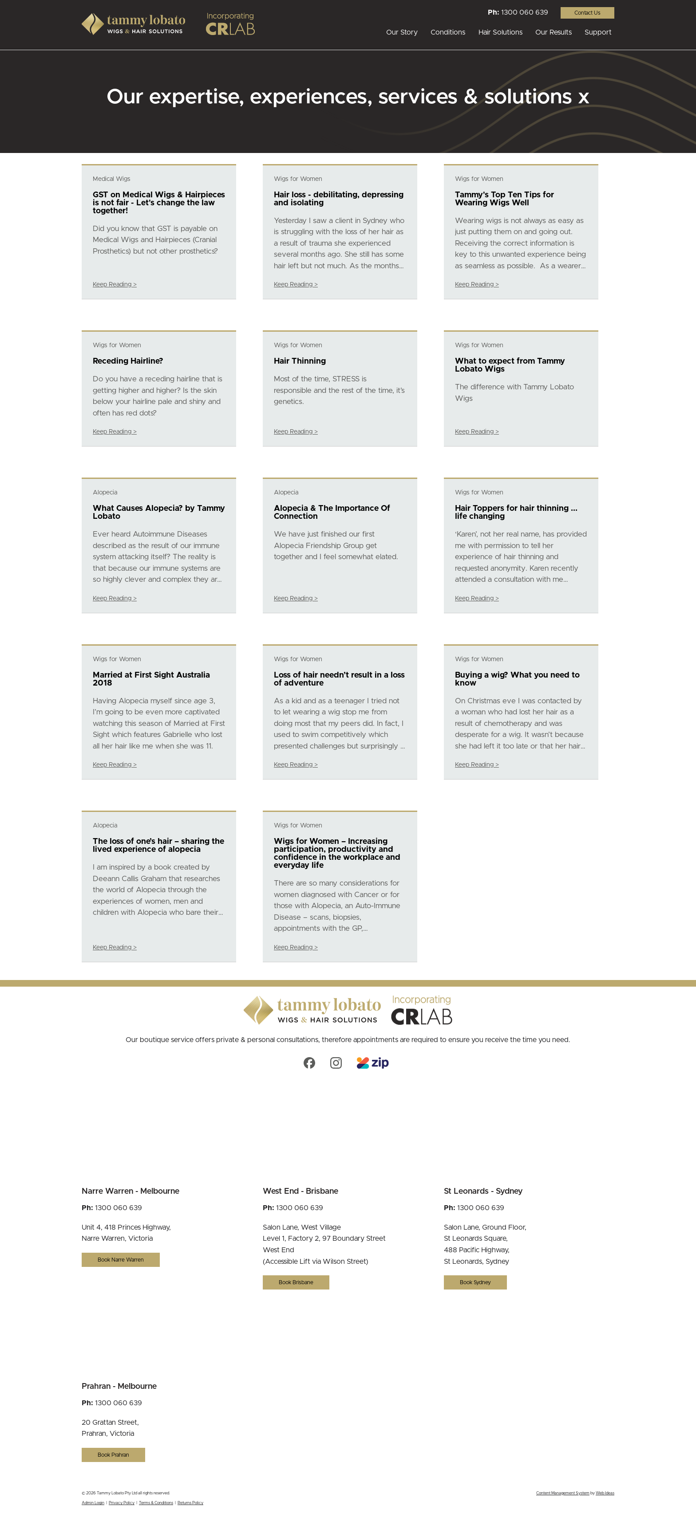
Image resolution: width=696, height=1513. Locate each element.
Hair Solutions (500, 32)
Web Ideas (605, 1493)
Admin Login (93, 1503)
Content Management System (562, 1493)
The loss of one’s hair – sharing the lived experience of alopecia (158, 846)
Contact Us (587, 13)
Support (598, 32)
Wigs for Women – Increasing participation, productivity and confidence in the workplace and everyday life (337, 854)
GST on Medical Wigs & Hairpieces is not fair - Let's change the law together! (159, 203)
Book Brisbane (296, 1282)
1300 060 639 (524, 12)
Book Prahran (113, 1455)
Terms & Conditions (156, 1503)
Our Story (402, 32)
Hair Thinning (300, 361)
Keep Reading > (115, 285)
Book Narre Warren (121, 1259)
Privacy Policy (121, 1503)
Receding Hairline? (128, 361)
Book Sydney (475, 1282)
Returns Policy (190, 1503)
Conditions (448, 32)
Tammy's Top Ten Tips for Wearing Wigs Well (504, 199)
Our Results (553, 32)
